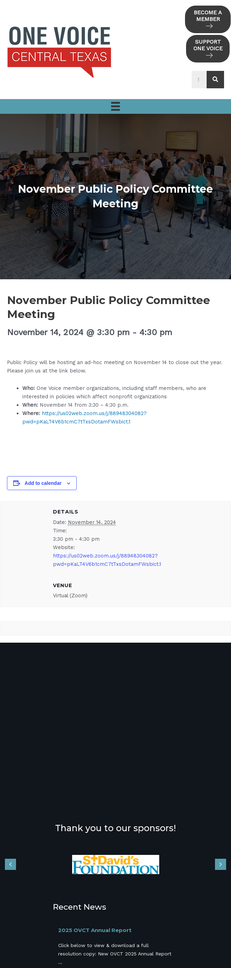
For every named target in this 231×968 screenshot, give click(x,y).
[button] (208, 19)
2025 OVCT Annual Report (94, 930)
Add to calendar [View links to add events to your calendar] (43, 483)
